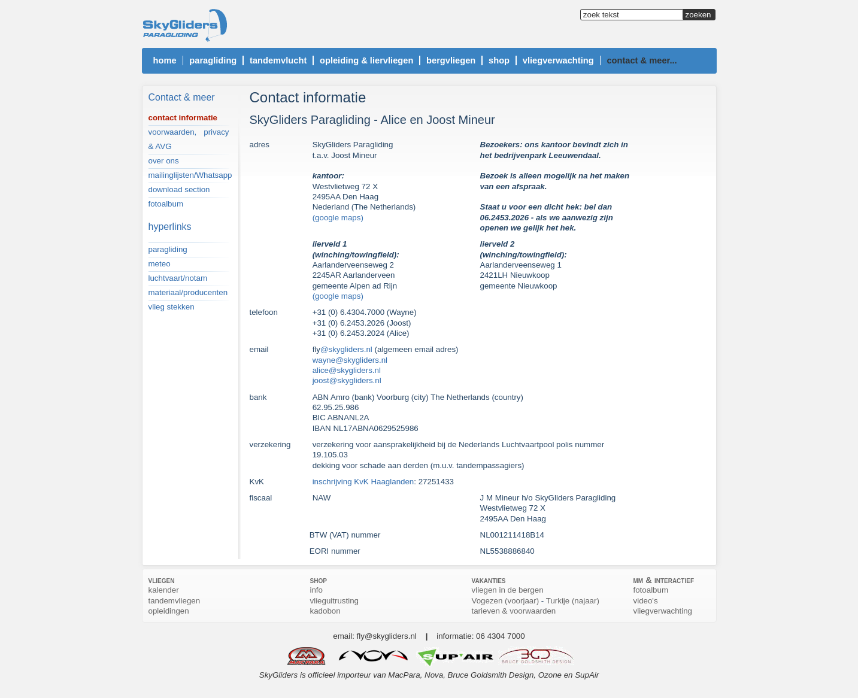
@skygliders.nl (346, 349)
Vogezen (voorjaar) (505, 600)
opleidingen (168, 610)
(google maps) (338, 217)
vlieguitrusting (334, 600)
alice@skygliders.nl (347, 370)
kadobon (325, 610)
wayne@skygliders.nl (350, 360)
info (316, 589)
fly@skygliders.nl (387, 636)
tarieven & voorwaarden (514, 610)
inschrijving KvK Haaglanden (363, 481)
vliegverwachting (663, 610)
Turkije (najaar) (572, 600)
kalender (163, 589)
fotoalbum (651, 589)
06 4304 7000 (500, 636)
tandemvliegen (174, 600)
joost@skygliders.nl (347, 380)
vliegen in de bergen (508, 589)
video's (645, 600)
